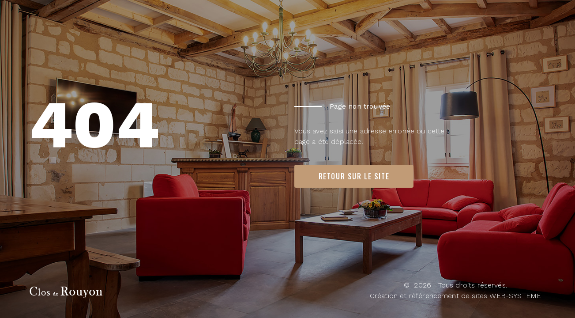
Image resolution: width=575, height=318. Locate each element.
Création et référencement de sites (428, 296)
